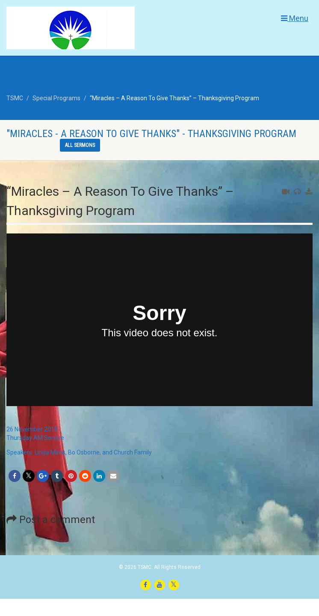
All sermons (80, 145)
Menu (294, 18)
